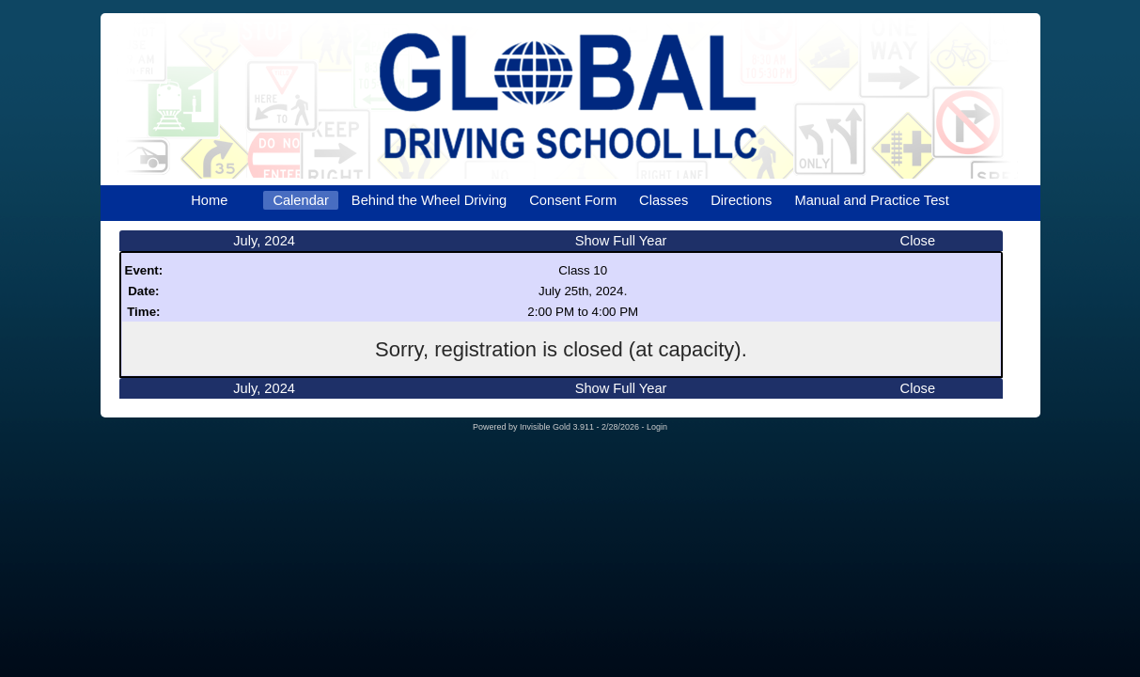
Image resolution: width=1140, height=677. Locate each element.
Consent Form (573, 200)
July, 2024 (264, 240)
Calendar (300, 200)
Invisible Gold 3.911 (558, 427)
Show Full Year (621, 240)
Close (917, 240)
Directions (741, 200)
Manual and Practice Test (871, 200)
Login (657, 427)
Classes (663, 200)
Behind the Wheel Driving (429, 200)
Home (209, 200)
